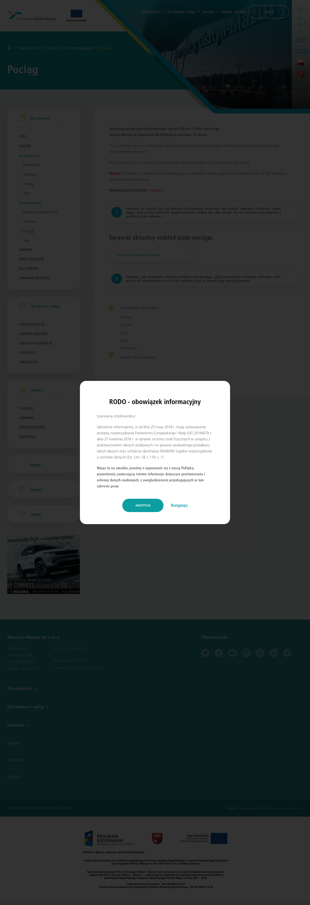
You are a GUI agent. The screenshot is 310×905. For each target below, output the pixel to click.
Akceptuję (142, 505)
